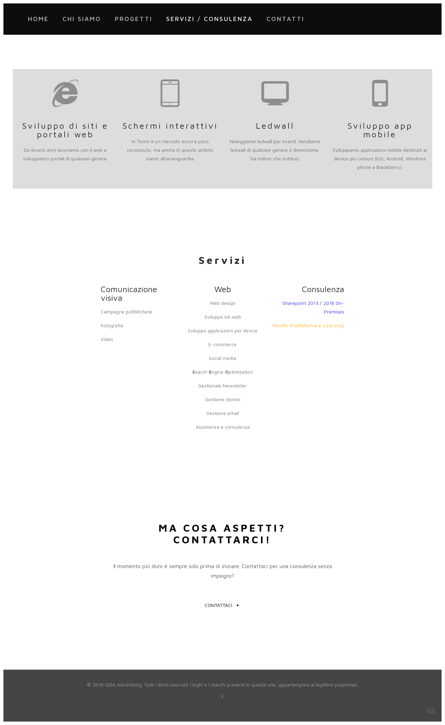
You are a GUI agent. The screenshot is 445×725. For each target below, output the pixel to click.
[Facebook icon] (222, 697)
